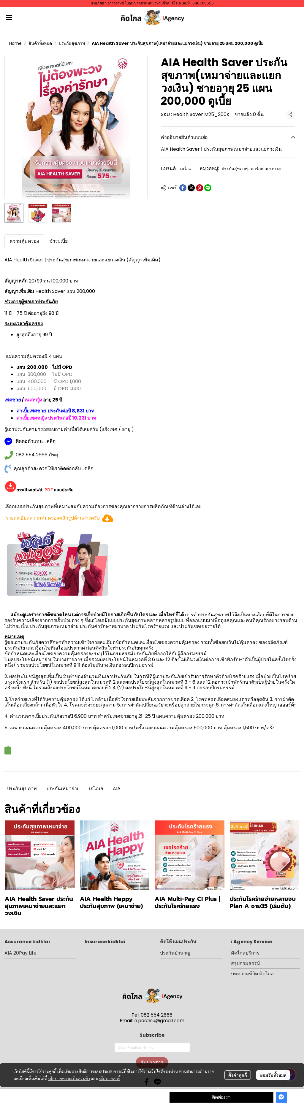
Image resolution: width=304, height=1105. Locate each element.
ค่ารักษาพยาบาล (266, 169)
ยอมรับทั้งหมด (273, 1075)
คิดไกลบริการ (245, 953)
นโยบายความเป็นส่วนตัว (69, 1078)
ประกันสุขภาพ (72, 43)
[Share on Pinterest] (199, 187)
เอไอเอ (186, 169)
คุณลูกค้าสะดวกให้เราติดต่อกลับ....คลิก (54, 468)
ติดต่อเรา (221, 1097)
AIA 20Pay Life (20, 953)
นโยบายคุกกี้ (109, 1078)
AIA (117, 788)
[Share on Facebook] (182, 187)
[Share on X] (191, 187)
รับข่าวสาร (152, 1062)
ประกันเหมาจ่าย (63, 788)
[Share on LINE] (207, 187)
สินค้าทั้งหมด (40, 43)
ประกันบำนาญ (175, 953)
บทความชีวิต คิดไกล (252, 973)
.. (14, 750)
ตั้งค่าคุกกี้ (237, 1075)
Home (15, 43)
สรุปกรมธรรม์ (245, 963)
